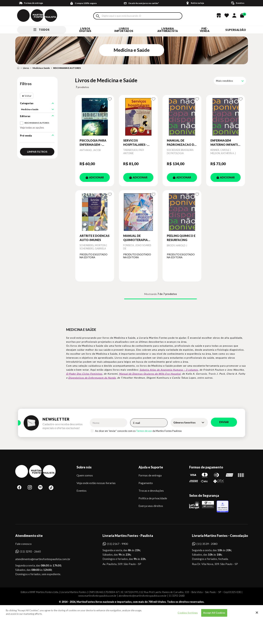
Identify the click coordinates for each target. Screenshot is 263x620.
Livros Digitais (85, 29)
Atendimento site (29, 536)
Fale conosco (23, 543)
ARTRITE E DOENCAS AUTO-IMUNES (94, 237)
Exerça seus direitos (150, 505)
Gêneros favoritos (184, 422)
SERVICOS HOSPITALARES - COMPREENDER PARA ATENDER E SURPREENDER (135, 143)
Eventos (82, 490)
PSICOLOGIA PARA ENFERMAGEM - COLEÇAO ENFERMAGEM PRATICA (93, 143)
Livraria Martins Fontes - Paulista (128, 536)
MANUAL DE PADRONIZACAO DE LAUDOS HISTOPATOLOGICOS (182, 143)
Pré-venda (205, 29)
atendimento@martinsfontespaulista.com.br (39, 559)
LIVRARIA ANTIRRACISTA (167, 29)
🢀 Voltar (26, 95)
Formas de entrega (150, 475)
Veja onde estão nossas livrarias (96, 483)
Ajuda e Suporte (150, 467)
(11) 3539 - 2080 (206, 543)
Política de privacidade (152, 498)
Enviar (224, 422)
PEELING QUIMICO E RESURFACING (181, 237)
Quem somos (85, 475)
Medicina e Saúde (41, 68)
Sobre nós (84, 467)
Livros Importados (123, 29)
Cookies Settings (188, 614)
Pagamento (145, 483)
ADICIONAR (95, 177)
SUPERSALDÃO (235, 30)
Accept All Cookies (214, 614)
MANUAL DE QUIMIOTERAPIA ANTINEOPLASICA (136, 238)
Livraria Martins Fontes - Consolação (220, 536)
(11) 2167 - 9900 (117, 543)
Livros (26, 68)
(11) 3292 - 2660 (30, 551)
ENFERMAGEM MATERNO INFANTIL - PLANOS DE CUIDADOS (225, 143)
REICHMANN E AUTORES (67, 68)
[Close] (257, 614)
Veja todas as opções (32, 127)
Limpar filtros (37, 151)
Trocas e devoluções (151, 490)
